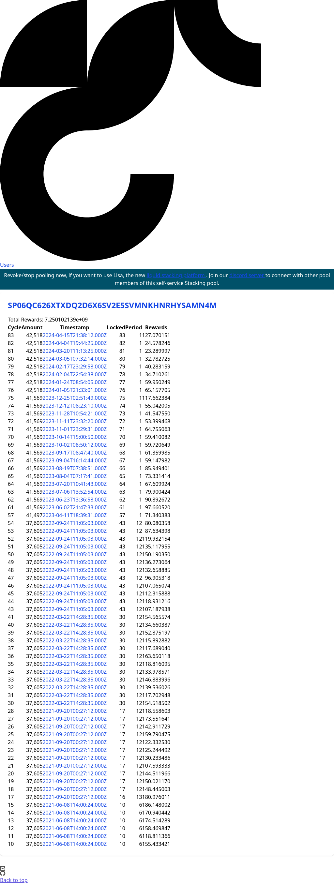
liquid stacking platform (176, 275)
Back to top (14, 880)
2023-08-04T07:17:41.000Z (74, 476)
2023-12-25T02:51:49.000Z (74, 397)
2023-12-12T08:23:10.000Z (74, 405)
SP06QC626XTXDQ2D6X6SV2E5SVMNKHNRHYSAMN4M (112, 305)
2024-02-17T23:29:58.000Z (74, 366)
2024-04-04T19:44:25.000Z (74, 343)
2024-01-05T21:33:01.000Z (74, 390)
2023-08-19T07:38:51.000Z (74, 468)
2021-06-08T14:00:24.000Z (74, 804)
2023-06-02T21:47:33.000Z (74, 507)
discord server (247, 275)
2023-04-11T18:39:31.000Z (74, 515)
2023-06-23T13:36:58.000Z (74, 499)
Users (7, 264)
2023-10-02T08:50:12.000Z (74, 444)
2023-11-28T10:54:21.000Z (74, 413)
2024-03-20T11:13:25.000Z (74, 350)
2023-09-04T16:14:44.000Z (74, 460)
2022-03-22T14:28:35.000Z (74, 617)
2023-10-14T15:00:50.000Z (74, 437)
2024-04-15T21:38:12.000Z (74, 335)
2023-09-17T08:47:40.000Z (74, 452)
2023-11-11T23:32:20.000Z (74, 421)
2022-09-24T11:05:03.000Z (74, 523)
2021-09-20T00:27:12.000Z (74, 710)
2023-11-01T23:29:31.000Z (74, 429)
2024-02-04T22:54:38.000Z (74, 374)
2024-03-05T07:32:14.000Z (74, 358)
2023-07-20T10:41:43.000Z (74, 483)
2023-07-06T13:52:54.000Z (74, 491)
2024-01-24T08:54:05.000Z (74, 382)
